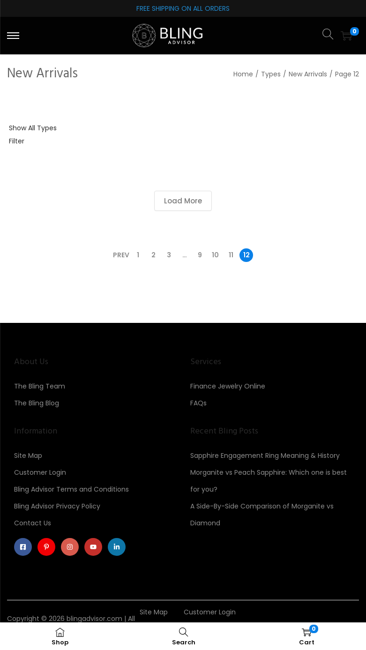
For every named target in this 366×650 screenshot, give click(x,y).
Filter (16, 141)
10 (215, 255)
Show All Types (33, 128)
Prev (121, 255)
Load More (183, 201)
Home (243, 74)
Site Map (28, 455)
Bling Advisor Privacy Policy (57, 506)
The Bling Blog (36, 403)
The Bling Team (39, 386)
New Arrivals (308, 74)
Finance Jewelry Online (227, 386)
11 (231, 255)
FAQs (198, 403)
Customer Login (40, 472)
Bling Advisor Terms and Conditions (71, 489)
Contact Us (32, 523)
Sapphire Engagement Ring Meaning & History (265, 455)
